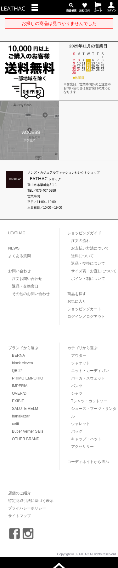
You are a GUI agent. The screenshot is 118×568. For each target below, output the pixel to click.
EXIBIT (18, 401)
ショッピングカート (84, 309)
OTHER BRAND (25, 439)
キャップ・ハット (86, 439)
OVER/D (19, 393)
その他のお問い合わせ (31, 294)
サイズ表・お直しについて (93, 271)
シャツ (76, 393)
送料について (82, 256)
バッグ (76, 431)
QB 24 (17, 370)
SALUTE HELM (25, 408)
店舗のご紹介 (19, 493)
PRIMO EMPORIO (27, 378)
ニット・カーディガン (90, 370)
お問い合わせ (19, 271)
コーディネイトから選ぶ (88, 462)
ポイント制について (88, 278)
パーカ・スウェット (88, 378)
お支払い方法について (90, 248)
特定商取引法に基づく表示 (30, 500)
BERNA (18, 355)
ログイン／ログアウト (86, 316)
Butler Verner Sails (27, 431)
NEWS (14, 248)
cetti (15, 424)
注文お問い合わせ (27, 278)
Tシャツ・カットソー (89, 401)
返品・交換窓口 (25, 286)
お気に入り (76, 301)
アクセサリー (82, 446)
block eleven (22, 363)
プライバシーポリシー (27, 508)
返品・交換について (88, 263)
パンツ (76, 386)
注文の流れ (80, 240)
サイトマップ (19, 516)
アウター (78, 355)
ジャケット (80, 363)
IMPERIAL (21, 386)
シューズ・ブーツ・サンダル (93, 412)
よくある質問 (19, 256)
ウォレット (80, 424)
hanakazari (21, 416)
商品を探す (76, 294)
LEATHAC (16, 233)
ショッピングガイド (84, 233)
